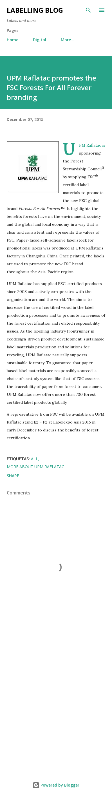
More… (67, 39)
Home (12, 39)
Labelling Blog (35, 10)
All (34, 458)
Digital (39, 39)
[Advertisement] (56, 701)
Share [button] (13, 475)
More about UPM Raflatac (35, 466)
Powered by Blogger (56, 785)
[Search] (88, 10)
